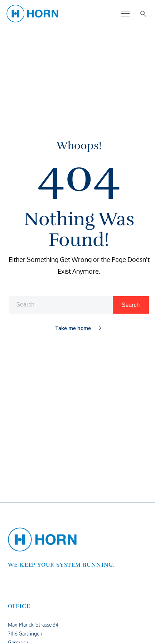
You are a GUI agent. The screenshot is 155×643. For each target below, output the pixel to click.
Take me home (73, 328)
